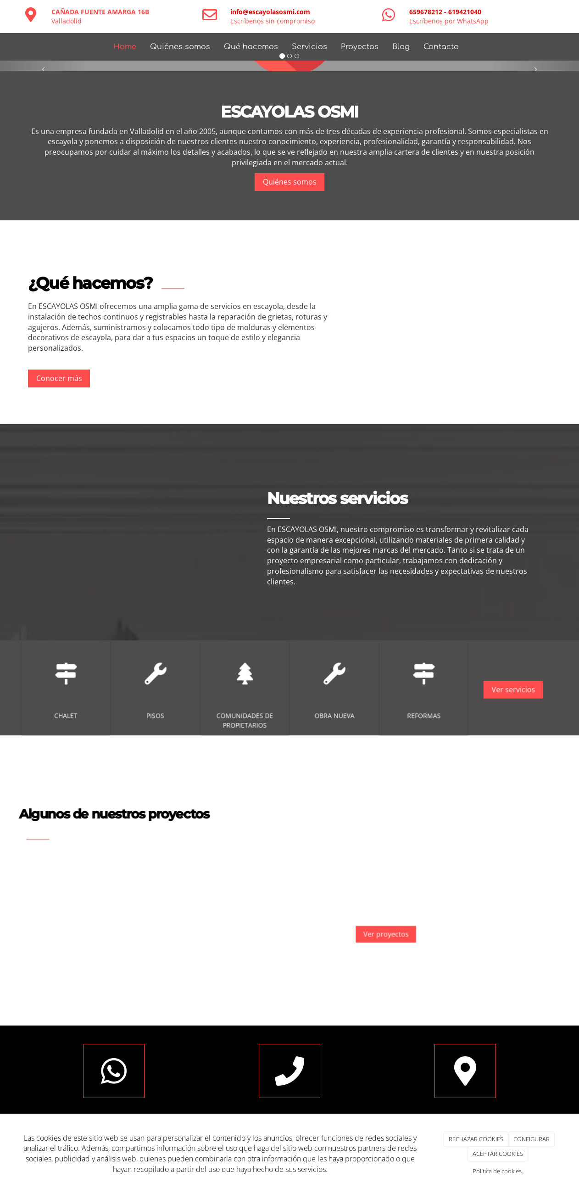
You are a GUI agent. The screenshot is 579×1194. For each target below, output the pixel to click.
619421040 (464, 11)
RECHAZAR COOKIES (476, 1139)
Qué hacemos (251, 47)
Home (124, 47)
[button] (43, 66)
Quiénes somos (180, 47)
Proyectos (360, 47)
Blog (401, 47)
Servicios (309, 47)
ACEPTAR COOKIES (498, 1153)
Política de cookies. (498, 1171)
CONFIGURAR (531, 1139)
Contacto (441, 47)
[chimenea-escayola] (133, 532)
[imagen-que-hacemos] (446, 322)
